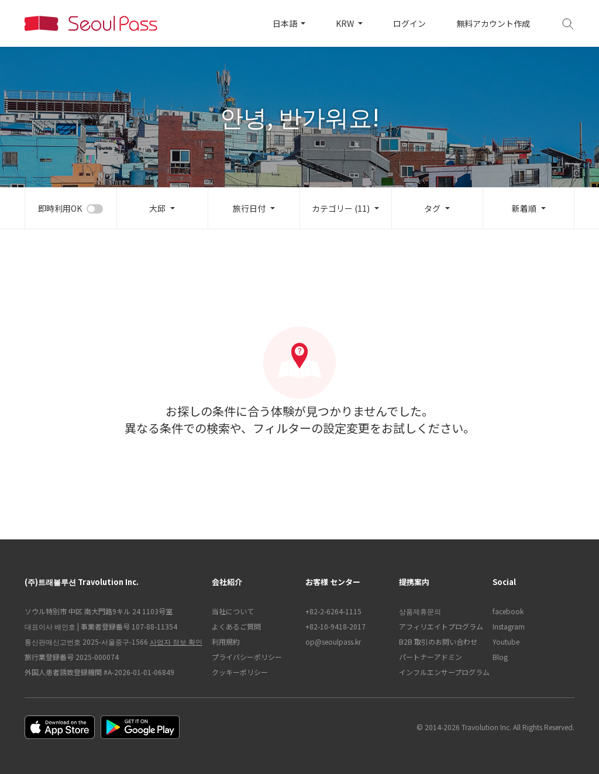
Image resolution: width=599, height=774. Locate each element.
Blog (500, 657)
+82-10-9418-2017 (335, 626)
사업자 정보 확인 (176, 641)
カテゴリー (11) (341, 208)
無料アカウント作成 (493, 23)
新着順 (524, 208)
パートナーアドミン (430, 657)
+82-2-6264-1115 (333, 611)
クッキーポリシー (240, 672)
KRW (346, 23)
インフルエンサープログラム (440, 672)
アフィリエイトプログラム (440, 626)
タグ (432, 208)
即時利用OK (60, 208)
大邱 (157, 208)
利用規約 (226, 641)
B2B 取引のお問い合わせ (438, 641)
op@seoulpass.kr (333, 641)
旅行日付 (249, 208)
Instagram (509, 626)
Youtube (506, 641)
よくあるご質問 (236, 626)
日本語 (286, 23)
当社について (233, 611)
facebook (508, 611)
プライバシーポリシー (247, 657)
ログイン (409, 23)
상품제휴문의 (420, 611)
